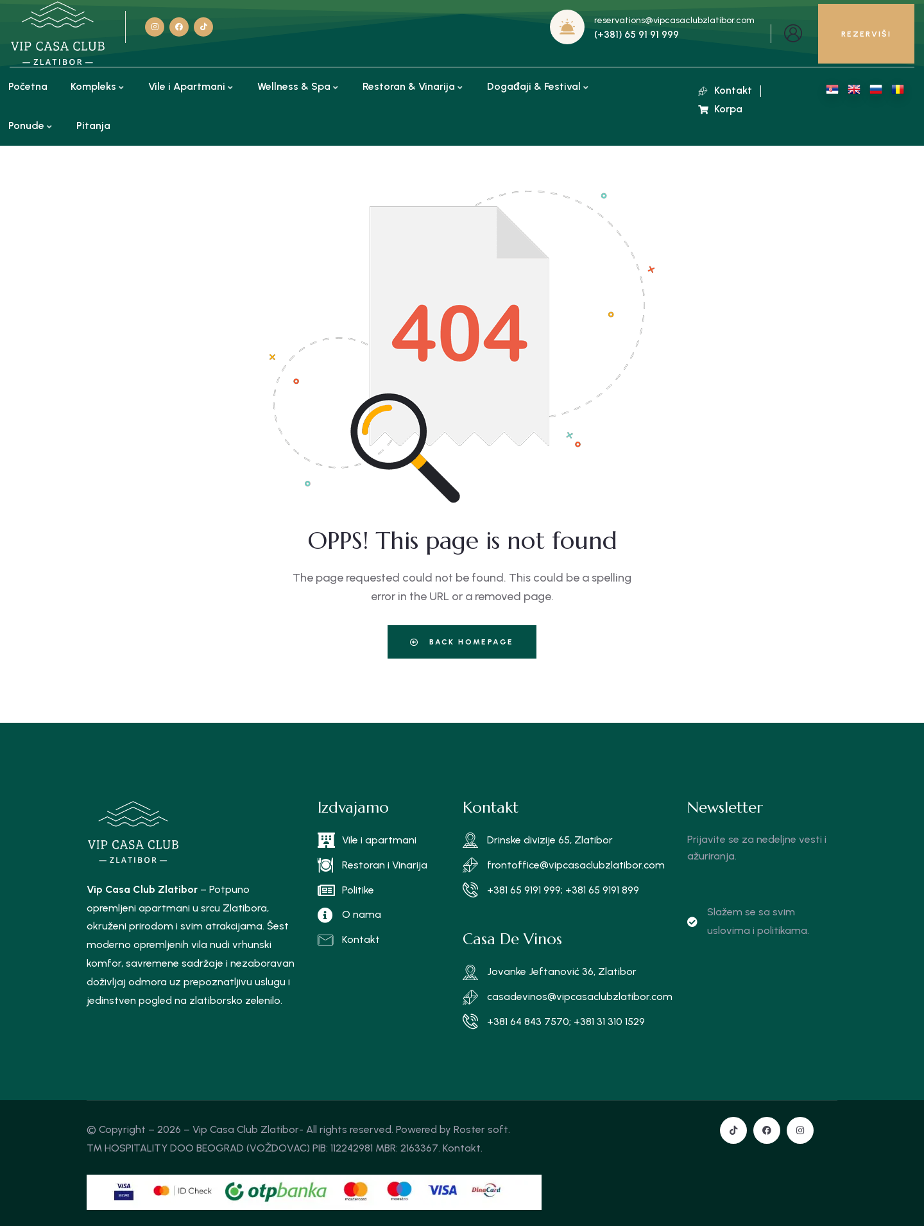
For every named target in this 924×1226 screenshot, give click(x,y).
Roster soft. (482, 1129)
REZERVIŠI (866, 34)
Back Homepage (461, 641)
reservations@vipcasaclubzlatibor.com (674, 20)
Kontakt (462, 1148)
